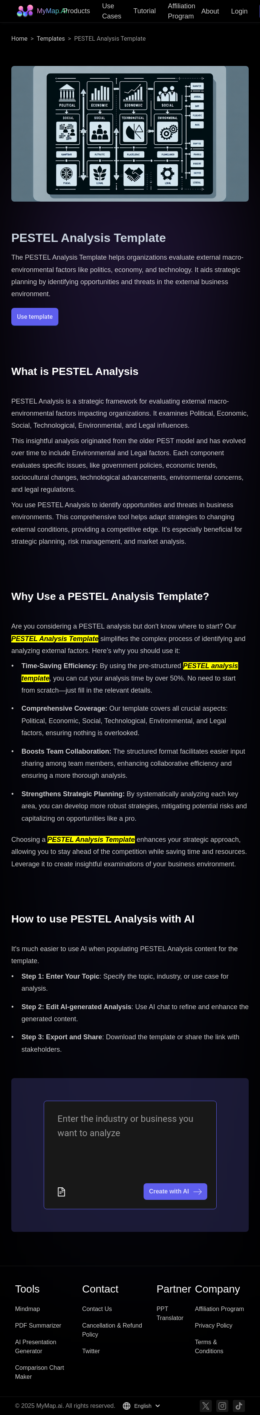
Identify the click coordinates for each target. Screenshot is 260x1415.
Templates (51, 38)
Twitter (91, 1351)
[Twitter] (206, 1406)
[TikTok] (239, 1406)
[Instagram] (222, 1406)
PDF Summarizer (38, 1325)
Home (19, 38)
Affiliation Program (219, 1309)
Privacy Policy (213, 1325)
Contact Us (97, 1309)
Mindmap (27, 1309)
